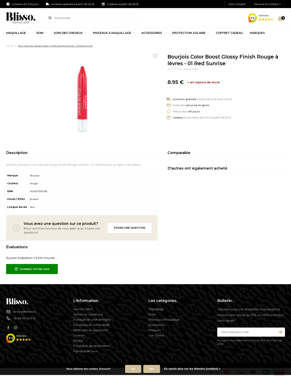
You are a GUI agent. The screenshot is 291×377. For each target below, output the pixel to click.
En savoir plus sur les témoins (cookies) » (192, 368)
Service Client (82, 309)
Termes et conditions (88, 314)
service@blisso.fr (21, 311)
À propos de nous (85, 351)
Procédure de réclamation (91, 346)
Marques (257, 33)
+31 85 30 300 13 (21, 318)
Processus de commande (91, 325)
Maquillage (17, 33)
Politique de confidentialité (92, 319)
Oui (133, 369)
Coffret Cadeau (229, 33)
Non (151, 369)
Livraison (79, 335)
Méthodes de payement (90, 330)
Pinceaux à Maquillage (114, 33)
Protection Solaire (190, 33)
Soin (41, 33)
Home (9, 45)
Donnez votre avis (32, 269)
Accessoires (153, 33)
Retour (78, 340)
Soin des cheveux (70, 33)
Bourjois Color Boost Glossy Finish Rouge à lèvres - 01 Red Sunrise (55, 45)
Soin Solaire (156, 335)
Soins (152, 314)
